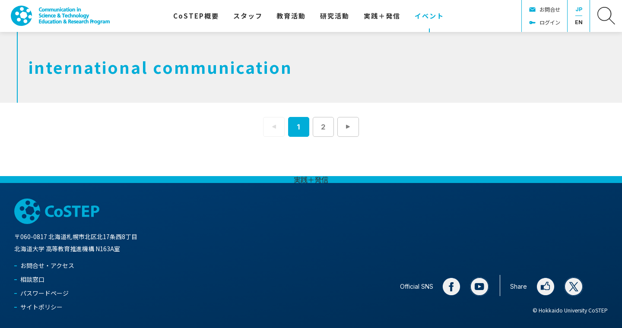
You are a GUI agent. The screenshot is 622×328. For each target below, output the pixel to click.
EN (579, 22)
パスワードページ (44, 293)
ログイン (549, 22)
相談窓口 (32, 279)
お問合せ (549, 9)
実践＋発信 (311, 179)
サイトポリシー (41, 307)
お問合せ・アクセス (47, 265)
